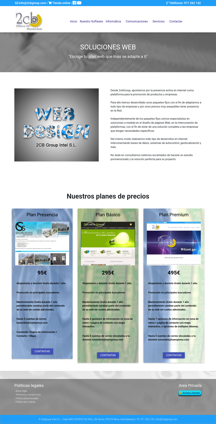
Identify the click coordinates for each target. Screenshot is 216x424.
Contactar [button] (175, 19)
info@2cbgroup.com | (31, 3)
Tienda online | (60, 3)
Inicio (74, 19)
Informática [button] (113, 19)
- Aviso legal (20, 391)
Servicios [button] (159, 19)
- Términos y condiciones (27, 394)
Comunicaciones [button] (137, 19)
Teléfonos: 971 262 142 (183, 3)
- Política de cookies (24, 402)
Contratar (42, 351)
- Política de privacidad (26, 398)
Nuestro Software (91, 19)
